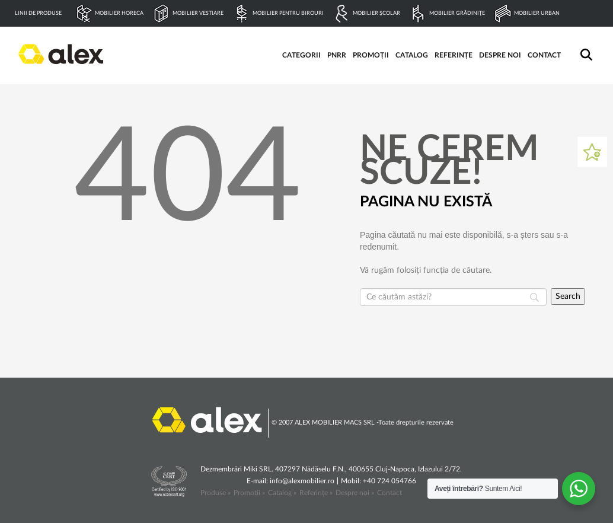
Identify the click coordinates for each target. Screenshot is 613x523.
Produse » (215, 492)
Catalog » (282, 492)
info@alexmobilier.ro (302, 480)
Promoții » (249, 492)
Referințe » (316, 492)
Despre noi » (355, 492)
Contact (389, 492)
